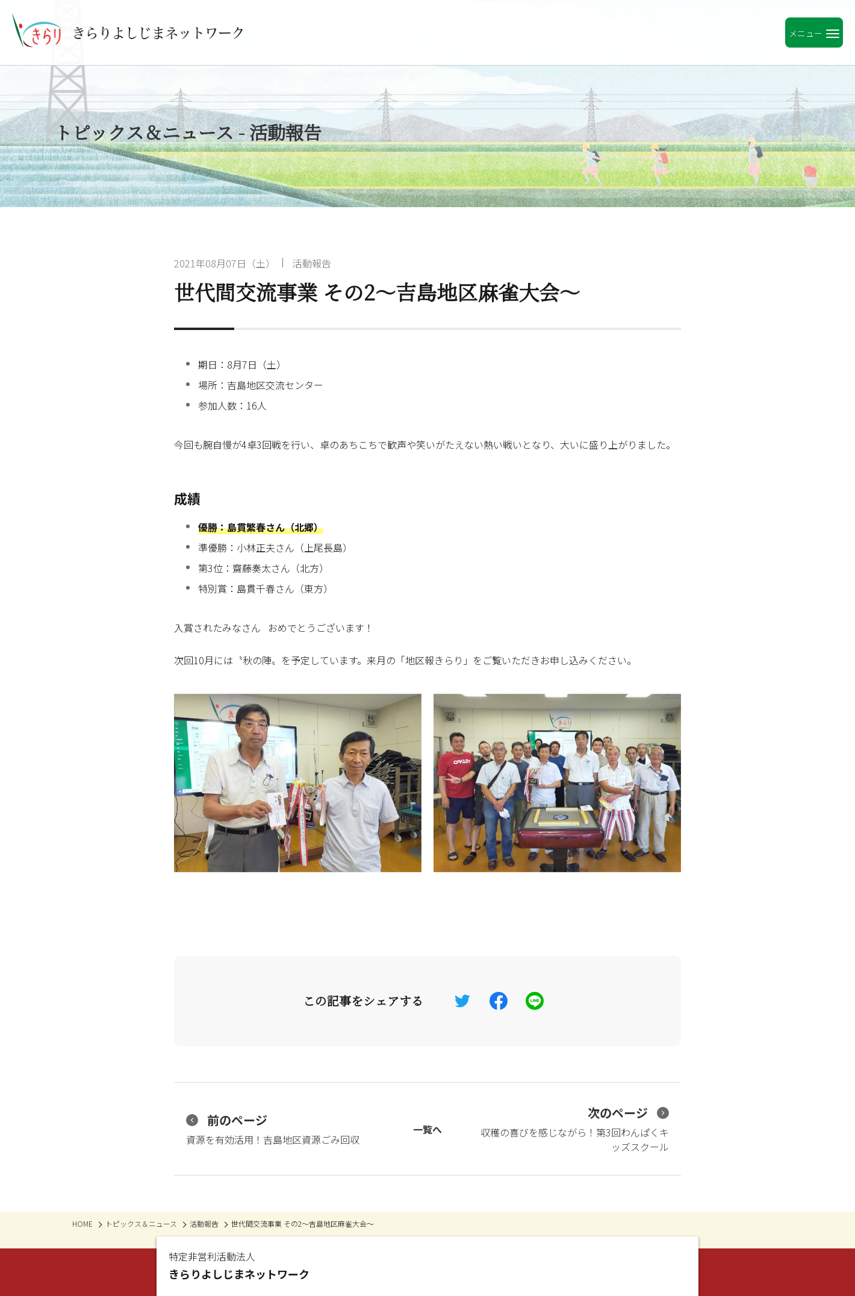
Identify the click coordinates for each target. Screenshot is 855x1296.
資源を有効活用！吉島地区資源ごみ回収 (272, 1129)
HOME (82, 1223)
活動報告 (312, 263)
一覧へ (427, 1129)
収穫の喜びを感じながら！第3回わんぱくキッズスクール (574, 1129)
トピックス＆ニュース (141, 1223)
